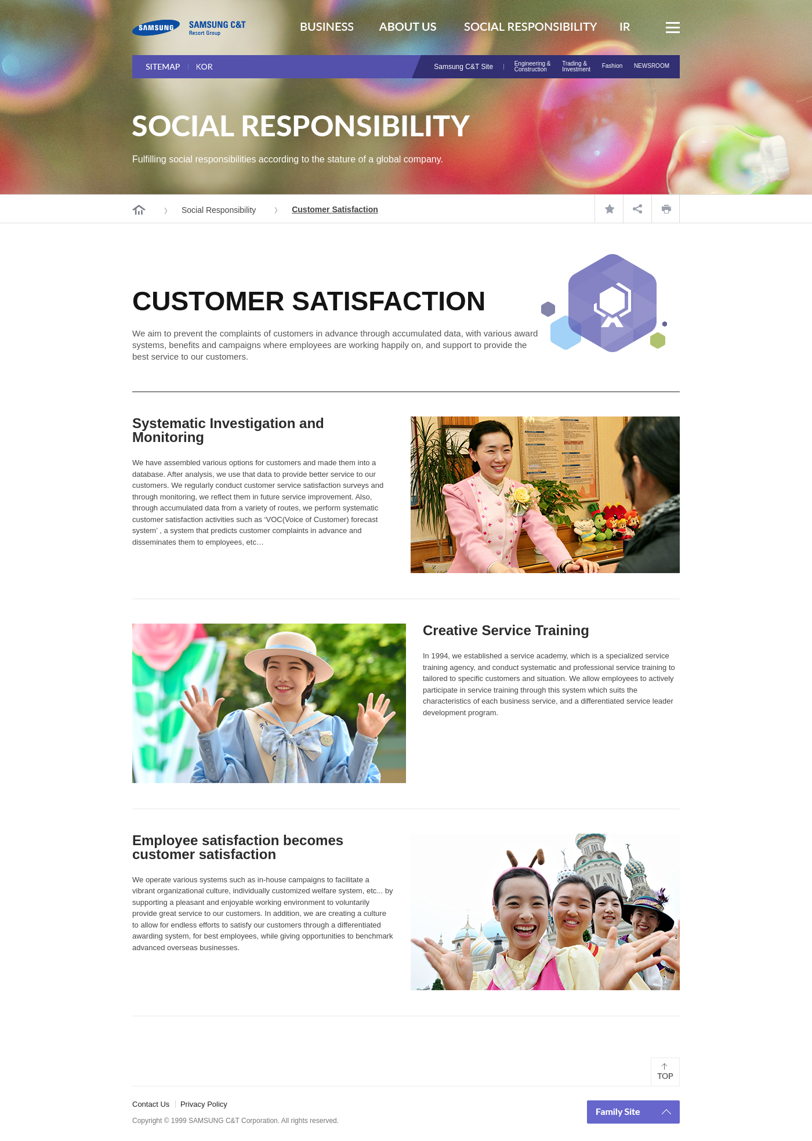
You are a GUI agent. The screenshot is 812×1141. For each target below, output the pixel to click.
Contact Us (150, 1104)
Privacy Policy (203, 1104)
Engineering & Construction (532, 66)
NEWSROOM (651, 66)
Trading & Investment (576, 66)
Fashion (612, 66)
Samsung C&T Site (463, 67)
